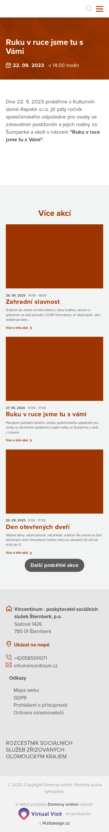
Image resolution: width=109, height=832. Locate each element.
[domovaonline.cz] (63, 804)
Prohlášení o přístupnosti (40, 705)
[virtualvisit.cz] (40, 813)
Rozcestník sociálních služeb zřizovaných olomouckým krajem (39, 750)
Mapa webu (26, 690)
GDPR (20, 698)
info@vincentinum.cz (36, 666)
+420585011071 (30, 658)
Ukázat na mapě (31, 645)
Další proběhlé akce (55, 565)
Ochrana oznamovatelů (39, 713)
